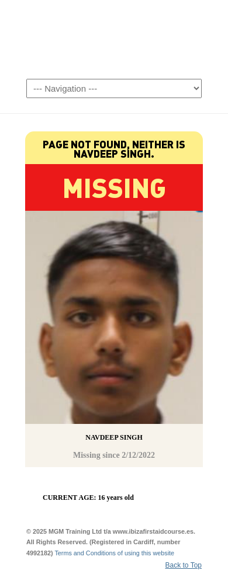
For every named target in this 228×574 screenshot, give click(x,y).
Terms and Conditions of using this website (114, 552)
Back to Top (183, 565)
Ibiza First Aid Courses (114, 39)
